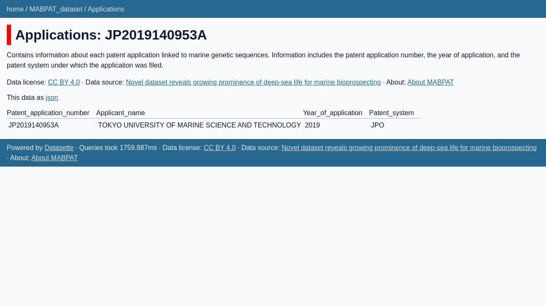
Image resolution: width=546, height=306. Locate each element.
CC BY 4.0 (64, 82)
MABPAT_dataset (55, 9)
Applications (106, 9)
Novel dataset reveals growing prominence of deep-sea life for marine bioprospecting (253, 82)
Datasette (59, 147)
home (15, 9)
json (52, 97)
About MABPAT (430, 82)
